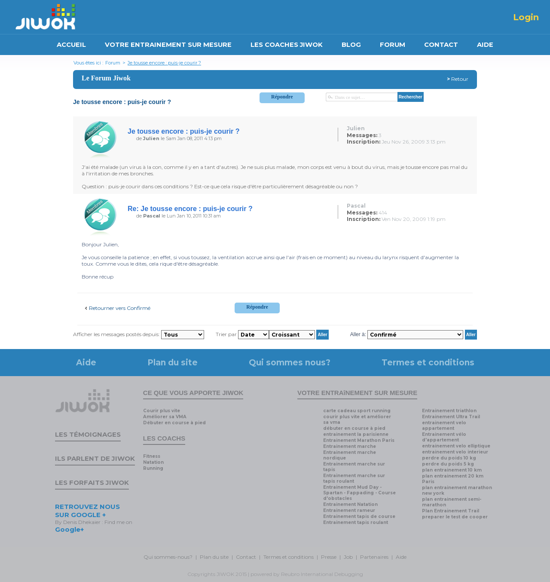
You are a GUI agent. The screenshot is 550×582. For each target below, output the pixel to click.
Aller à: (358, 334)
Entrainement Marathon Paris (358, 440)
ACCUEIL (71, 45)
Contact (246, 557)
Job (348, 557)
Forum (112, 63)
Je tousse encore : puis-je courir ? (164, 63)
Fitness (151, 456)
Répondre (282, 97)
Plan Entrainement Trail (450, 511)
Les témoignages (88, 434)
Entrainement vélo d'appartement (444, 437)
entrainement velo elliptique (456, 446)
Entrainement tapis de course (359, 516)
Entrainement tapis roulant (355, 522)
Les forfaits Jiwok (92, 482)
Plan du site (172, 363)
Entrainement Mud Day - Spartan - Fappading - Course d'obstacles (359, 492)
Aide (86, 363)
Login (526, 17)
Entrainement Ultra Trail (451, 417)
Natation (153, 462)
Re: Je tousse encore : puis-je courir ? (190, 208)
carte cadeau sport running (357, 411)
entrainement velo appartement (444, 425)
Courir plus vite (161, 411)
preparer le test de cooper (455, 517)
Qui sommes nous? (289, 363)
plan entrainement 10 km (452, 470)
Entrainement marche (349, 446)
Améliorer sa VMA (164, 417)
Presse (328, 557)
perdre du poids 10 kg (449, 458)
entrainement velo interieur (455, 452)
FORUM (392, 45)
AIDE (485, 45)
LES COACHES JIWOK (287, 45)
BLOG (351, 45)
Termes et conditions (428, 363)
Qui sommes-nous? (168, 557)
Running (153, 468)
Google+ (69, 529)
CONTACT (441, 45)
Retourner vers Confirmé (119, 308)
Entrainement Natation (350, 504)
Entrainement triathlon (449, 411)
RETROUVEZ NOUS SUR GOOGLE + (87, 510)
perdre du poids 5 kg (448, 464)
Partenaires (374, 557)
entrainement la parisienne (355, 434)
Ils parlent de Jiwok (95, 458)
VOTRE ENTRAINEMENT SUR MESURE (168, 45)
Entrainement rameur (349, 510)
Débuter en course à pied (174, 423)
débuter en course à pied (354, 428)
